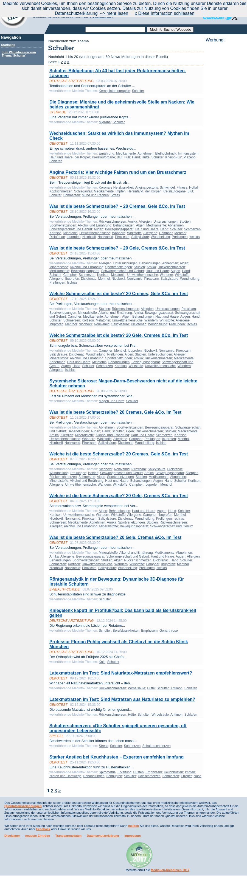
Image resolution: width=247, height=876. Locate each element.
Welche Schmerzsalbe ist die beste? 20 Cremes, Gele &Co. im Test (118, 293)
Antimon (176, 688)
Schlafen (55, 161)
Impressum (132, 835)
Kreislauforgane (103, 157)
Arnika (132, 221)
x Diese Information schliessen (164, 13)
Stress (115, 195)
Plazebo (189, 157)
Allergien (145, 221)
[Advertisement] (225, 125)
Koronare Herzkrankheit (116, 187)
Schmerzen (71, 195)
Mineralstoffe (58, 267)
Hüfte (146, 157)
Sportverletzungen (62, 225)
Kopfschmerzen (60, 191)
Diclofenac (57, 237)
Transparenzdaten (68, 835)
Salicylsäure (140, 237)
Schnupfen (114, 776)
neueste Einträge (37, 835)
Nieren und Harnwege (65, 776)
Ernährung (106, 153)
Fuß (127, 157)
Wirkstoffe (134, 233)
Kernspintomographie (114, 91)
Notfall (193, 187)
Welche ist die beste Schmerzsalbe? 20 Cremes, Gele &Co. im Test (118, 454)
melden (133, 825)
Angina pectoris (146, 187)
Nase (197, 776)
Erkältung (124, 772)
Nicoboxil (89, 237)
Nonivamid (105, 237)
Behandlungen (123, 225)
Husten (138, 772)
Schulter (138, 91)
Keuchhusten (173, 772)
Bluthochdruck (165, 153)
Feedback (43, 829)
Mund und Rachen (95, 195)
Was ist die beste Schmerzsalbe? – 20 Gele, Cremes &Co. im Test (117, 248)
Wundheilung (160, 237)
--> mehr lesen (114, 13)
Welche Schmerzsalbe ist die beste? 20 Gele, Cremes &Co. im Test (118, 335)
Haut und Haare (61, 157)
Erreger (186, 776)
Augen (98, 229)
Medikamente (126, 153)
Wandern (118, 233)
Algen (140, 225)
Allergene (150, 233)
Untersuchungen (165, 221)
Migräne (105, 122)
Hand (136, 157)
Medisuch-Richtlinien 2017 (170, 870)
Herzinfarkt (135, 191)
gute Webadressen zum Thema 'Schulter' (19, 54)
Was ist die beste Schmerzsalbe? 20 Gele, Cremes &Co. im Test (115, 537)
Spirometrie (107, 772)
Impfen (121, 191)
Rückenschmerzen (112, 221)
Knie (102, 662)
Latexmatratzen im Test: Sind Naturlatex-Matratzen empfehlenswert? (120, 673)
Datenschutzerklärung (103, 835)
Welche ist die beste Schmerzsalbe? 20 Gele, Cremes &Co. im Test (118, 495)
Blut (120, 157)
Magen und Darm (111, 401)
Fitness (182, 187)
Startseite (8, 44)
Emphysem (149, 630)
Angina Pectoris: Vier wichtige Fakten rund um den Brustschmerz (117, 172)
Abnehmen (145, 153)
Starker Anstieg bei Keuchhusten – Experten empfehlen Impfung (116, 757)
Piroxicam (122, 237)
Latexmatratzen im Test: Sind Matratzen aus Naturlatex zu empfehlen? (122, 699)
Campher (166, 233)
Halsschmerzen (149, 776)
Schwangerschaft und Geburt (70, 229)
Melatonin (70, 233)
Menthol (180, 233)
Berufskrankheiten (126, 630)
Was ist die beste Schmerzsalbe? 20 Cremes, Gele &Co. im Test (115, 412)
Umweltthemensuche (94, 233)
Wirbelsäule (136, 688)
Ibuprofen (74, 237)
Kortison (55, 233)
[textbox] (115, 29)
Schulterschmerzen (156, 746)
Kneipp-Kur (173, 157)
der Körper (82, 157)
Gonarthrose (168, 630)
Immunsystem (188, 153)
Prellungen (179, 237)
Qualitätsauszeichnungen (23, 806)
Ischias (194, 237)
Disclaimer (12, 835)
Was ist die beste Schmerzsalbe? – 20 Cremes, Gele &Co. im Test (117, 206)
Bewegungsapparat (119, 229)
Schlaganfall (83, 191)
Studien (185, 221)
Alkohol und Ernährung (94, 225)
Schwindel (167, 187)
